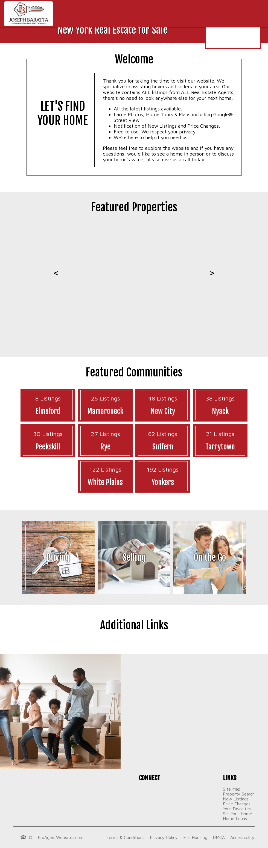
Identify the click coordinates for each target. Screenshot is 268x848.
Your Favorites (237, 808)
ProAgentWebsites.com (60, 837)
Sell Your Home (237, 813)
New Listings (236, 798)
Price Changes (236, 803)
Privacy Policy (164, 837)
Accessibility (242, 837)
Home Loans (235, 818)
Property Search (239, 793)
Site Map (231, 788)
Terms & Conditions (125, 837)
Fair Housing (195, 837)
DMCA (219, 837)
